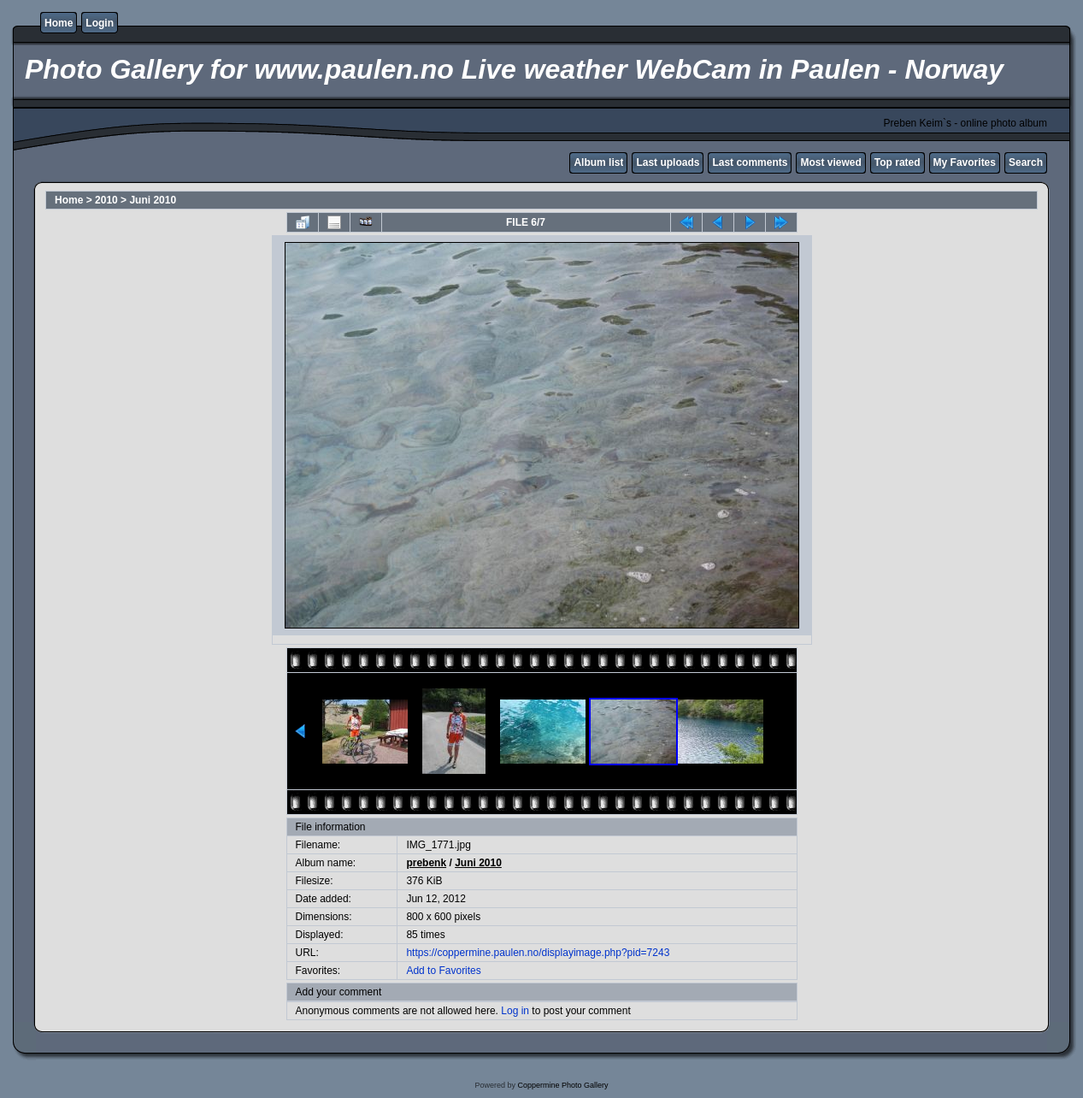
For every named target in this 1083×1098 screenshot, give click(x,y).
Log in (515, 1011)
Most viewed (830, 162)
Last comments (749, 162)
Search (1026, 162)
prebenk (426, 863)
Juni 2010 (152, 200)
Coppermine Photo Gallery (562, 1085)
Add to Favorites (443, 971)
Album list (598, 162)
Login (99, 23)
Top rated (897, 162)
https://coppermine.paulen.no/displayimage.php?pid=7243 (537, 953)
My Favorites (964, 162)
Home (58, 23)
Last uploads (667, 162)
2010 (106, 200)
